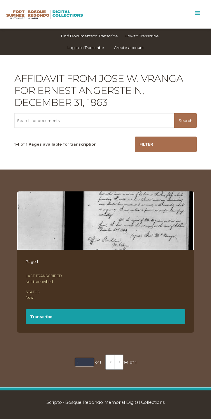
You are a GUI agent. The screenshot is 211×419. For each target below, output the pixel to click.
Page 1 (32, 261)
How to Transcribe (142, 36)
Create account (129, 47)
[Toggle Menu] (197, 13)
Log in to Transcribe (85, 47)
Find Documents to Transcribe (89, 36)
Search (185, 120)
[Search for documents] (94, 120)
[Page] (84, 362)
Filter (146, 144)
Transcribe (41, 316)
